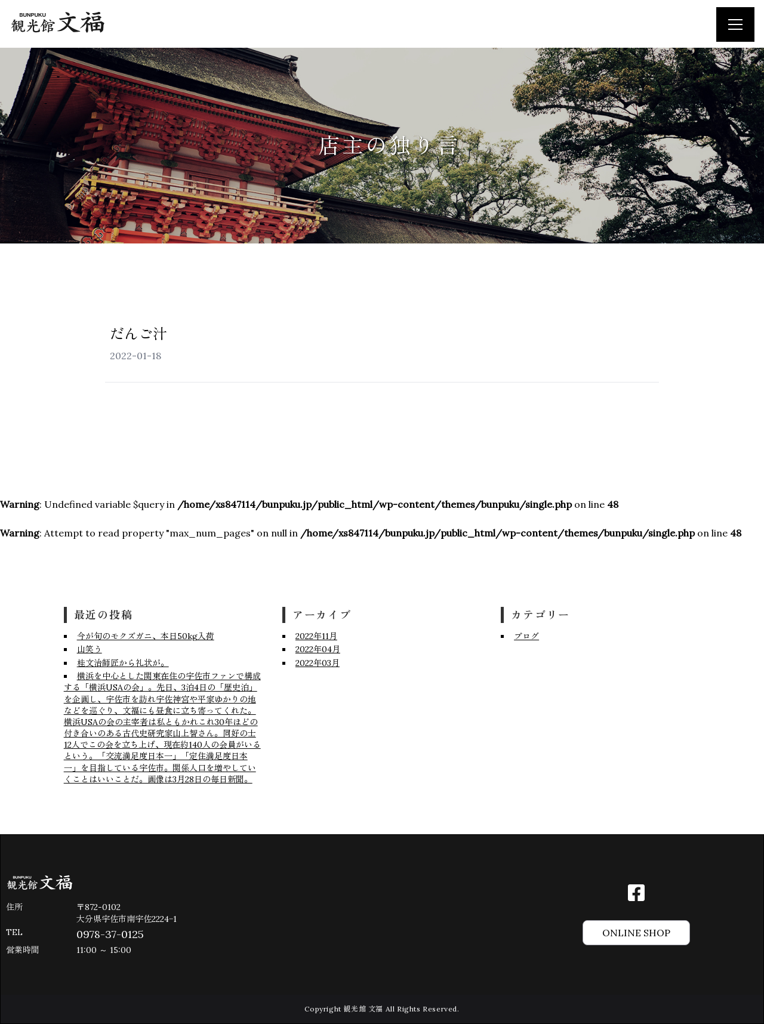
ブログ (526, 636)
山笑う (89, 649)
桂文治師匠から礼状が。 (123, 663)
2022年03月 (317, 663)
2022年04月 (317, 649)
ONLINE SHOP (636, 933)
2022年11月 (316, 636)
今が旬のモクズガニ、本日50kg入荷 (145, 636)
